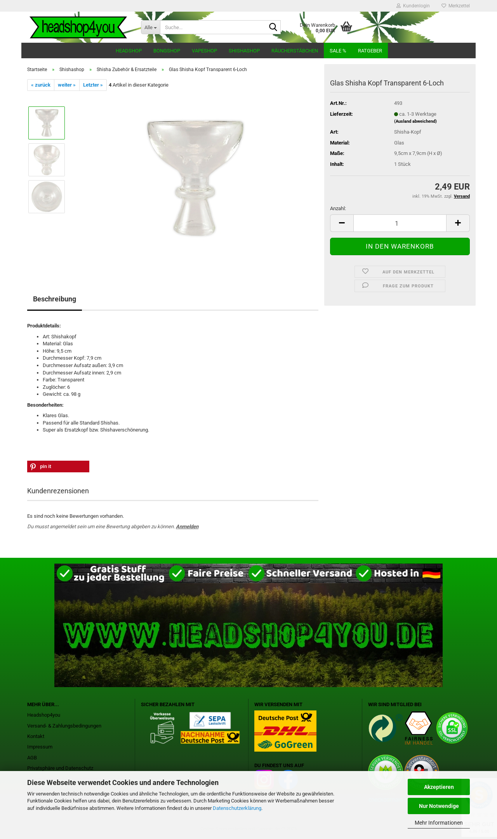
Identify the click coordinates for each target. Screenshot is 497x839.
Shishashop (244, 51)
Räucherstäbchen (294, 51)
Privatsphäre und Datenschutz (60, 768)
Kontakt (35, 736)
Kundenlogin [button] (413, 6)
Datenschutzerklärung (237, 808)
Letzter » (93, 85)
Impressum (39, 747)
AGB (32, 758)
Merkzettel (455, 6)
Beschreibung (54, 299)
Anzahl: (338, 208)
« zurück (40, 85)
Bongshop (166, 51)
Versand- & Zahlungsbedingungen (64, 726)
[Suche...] (150, 27)
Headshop (129, 51)
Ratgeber (370, 51)
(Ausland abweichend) (415, 121)
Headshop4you (43, 715)
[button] (341, 223)
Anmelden (187, 526)
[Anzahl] (400, 223)
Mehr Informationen (439, 823)
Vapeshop (204, 51)
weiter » (67, 85)
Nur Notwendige (439, 806)
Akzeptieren (439, 787)
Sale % (338, 51)
